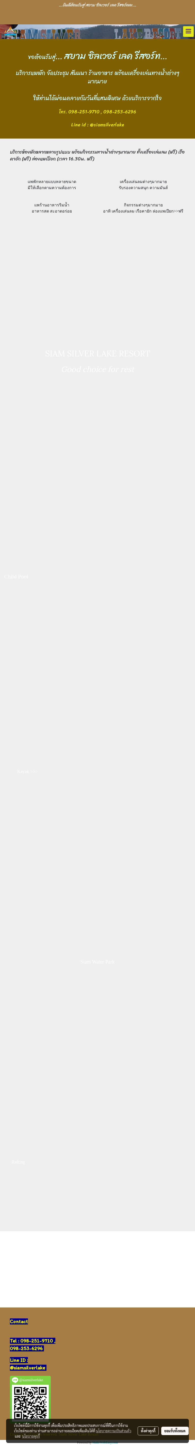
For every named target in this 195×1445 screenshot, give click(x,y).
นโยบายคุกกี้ (31, 1436)
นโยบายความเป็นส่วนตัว (113, 1430)
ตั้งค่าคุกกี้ (148, 1430)
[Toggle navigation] (188, 31)
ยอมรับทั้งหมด (175, 1430)
